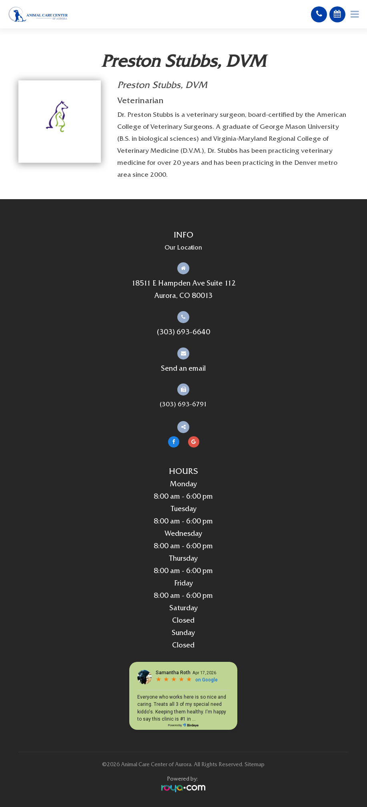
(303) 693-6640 (183, 332)
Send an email (183, 369)
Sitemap (255, 764)
